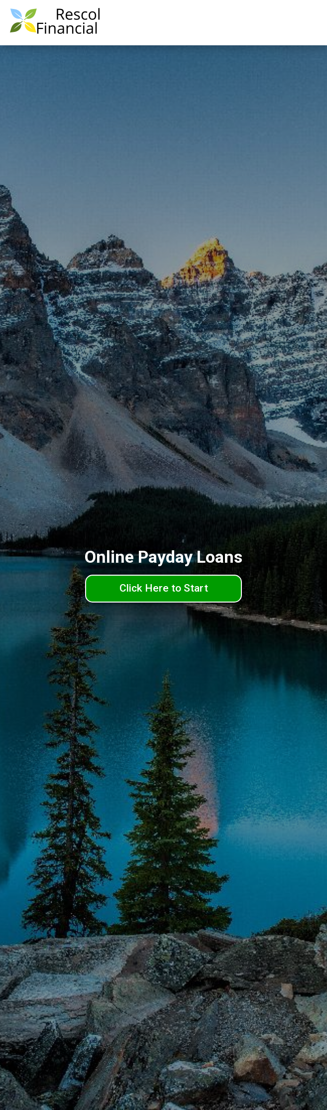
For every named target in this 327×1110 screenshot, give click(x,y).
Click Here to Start (163, 588)
